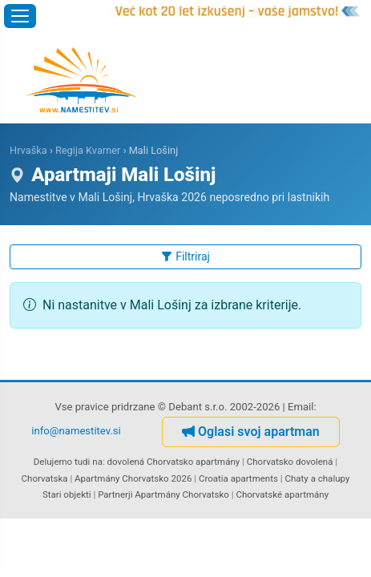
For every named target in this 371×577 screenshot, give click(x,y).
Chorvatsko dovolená (290, 461)
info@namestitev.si (76, 431)
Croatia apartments (238, 478)
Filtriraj (185, 256)
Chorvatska (45, 478)
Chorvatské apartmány (282, 494)
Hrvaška (28, 150)
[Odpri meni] (20, 16)
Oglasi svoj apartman (251, 431)
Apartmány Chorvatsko (182, 494)
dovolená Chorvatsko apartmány (173, 461)
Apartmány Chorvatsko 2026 (133, 478)
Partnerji (115, 494)
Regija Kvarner (88, 150)
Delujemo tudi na (68, 461)
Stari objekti (66, 494)
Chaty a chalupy (316, 478)
